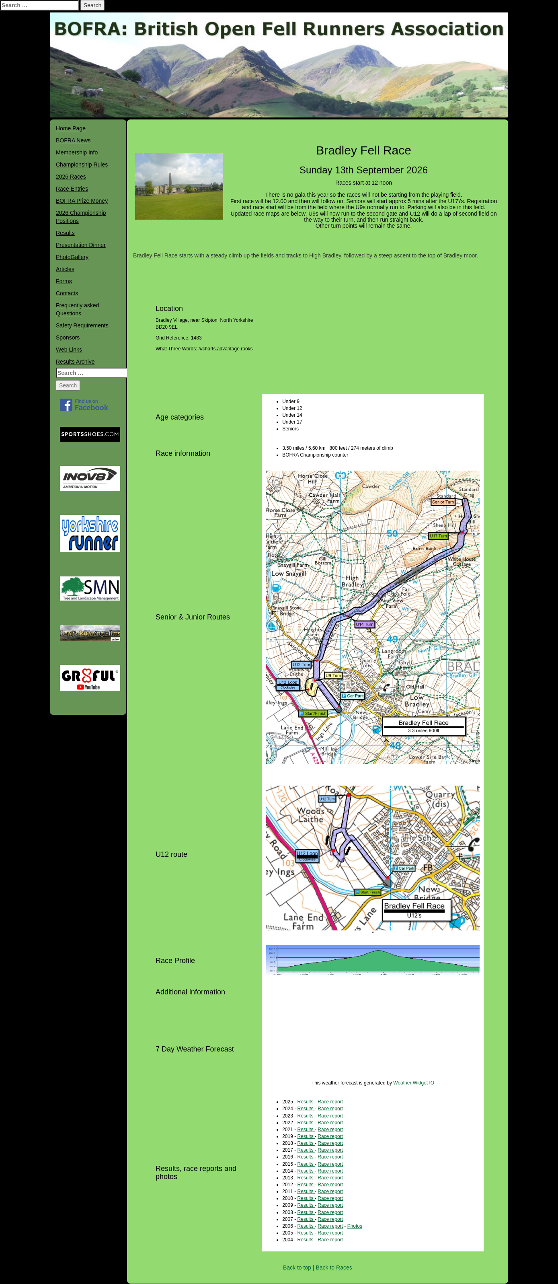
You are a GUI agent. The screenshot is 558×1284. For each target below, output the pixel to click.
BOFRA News (73, 140)
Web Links (69, 349)
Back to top (297, 1267)
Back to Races (334, 1267)
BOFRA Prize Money (82, 201)
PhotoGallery (72, 257)
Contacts (67, 293)
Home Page (71, 128)
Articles (65, 269)
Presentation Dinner (81, 245)
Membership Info (77, 152)
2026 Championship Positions (81, 217)
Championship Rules (82, 164)
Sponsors (68, 337)
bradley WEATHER (373, 1038)
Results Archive (75, 361)
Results (65, 233)
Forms (64, 281)
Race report (330, 1102)
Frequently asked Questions (77, 309)
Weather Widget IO (413, 1083)
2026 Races (71, 176)
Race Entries (72, 188)
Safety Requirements (82, 325)
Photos (354, 1226)
